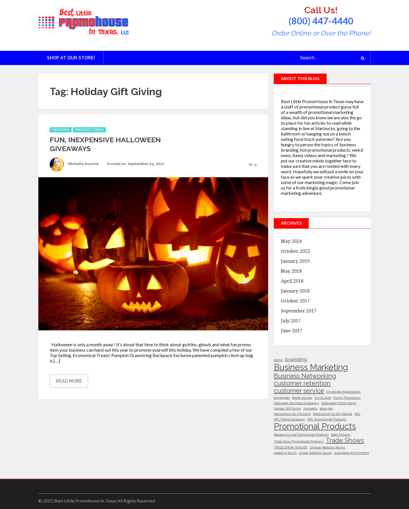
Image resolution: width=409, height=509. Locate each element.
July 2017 (291, 321)
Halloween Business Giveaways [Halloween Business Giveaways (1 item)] (296, 403)
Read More (69, 381)
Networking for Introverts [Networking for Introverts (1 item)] (292, 414)
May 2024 (291, 241)
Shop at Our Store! (71, 58)
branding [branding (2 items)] (296, 359)
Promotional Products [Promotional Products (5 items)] (315, 426)
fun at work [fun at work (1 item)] (322, 397)
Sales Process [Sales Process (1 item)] (340, 434)
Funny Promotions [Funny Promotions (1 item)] (346, 397)
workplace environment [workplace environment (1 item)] (351, 452)
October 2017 (295, 301)
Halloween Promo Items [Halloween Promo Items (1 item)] (338, 403)
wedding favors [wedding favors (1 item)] (285, 452)
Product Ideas (89, 130)
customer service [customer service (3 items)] (299, 390)
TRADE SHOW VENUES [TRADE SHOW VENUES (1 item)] (290, 447)
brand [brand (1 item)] (278, 360)
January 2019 (295, 261)
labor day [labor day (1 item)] (326, 408)
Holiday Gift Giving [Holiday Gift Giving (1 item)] (287, 408)
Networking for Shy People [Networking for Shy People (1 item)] (332, 414)
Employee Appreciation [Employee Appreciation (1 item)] (343, 391)
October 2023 (295, 251)
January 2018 (295, 291)
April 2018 (292, 281)
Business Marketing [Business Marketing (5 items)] (311, 367)
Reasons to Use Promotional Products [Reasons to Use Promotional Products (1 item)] (301, 434)
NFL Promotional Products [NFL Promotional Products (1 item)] (326, 419)
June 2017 (291, 330)
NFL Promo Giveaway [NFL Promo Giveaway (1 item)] (289, 419)
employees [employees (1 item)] (282, 397)
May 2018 (291, 271)
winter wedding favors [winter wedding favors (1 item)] (315, 452)
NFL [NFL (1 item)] (357, 414)
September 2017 (298, 311)
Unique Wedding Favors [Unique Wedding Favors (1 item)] (327, 447)
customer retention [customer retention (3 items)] (302, 383)
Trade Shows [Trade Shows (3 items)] (345, 440)
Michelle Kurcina (83, 164)
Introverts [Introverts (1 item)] (310, 408)
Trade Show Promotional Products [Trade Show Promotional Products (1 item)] (299, 441)
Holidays (60, 130)
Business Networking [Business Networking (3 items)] (305, 375)
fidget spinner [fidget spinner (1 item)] (302, 397)
